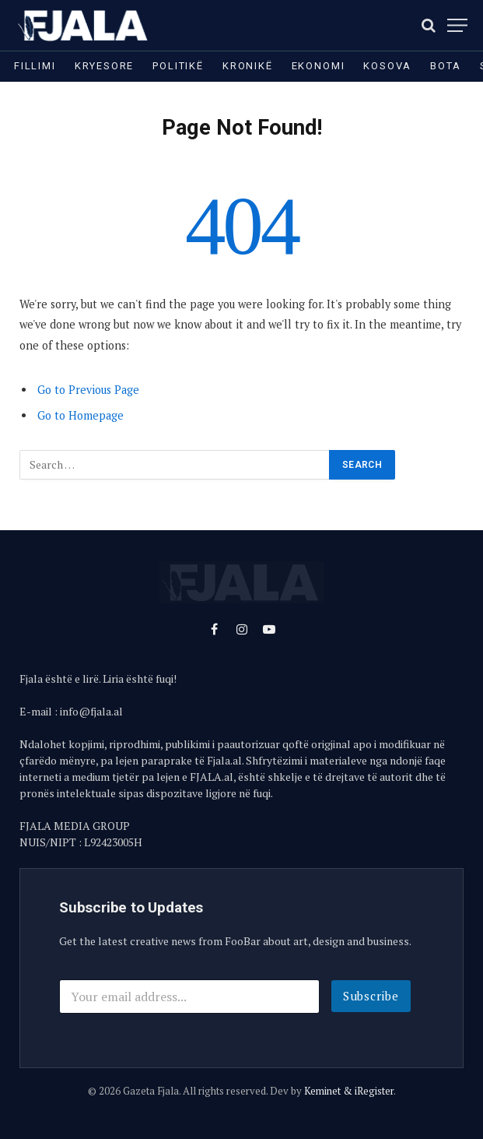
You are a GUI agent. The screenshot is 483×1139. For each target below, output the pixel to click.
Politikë (178, 66)
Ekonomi (318, 66)
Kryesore (105, 66)
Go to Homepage (80, 415)
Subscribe (371, 996)
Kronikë (247, 66)
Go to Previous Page (88, 389)
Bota (445, 66)
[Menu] (457, 25)
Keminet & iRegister (349, 1091)
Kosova (387, 66)
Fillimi (35, 66)
